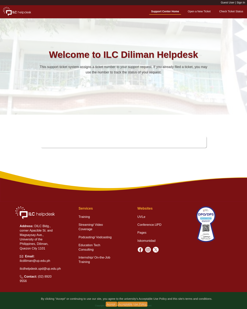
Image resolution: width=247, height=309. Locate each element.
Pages (141, 232)
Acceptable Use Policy (132, 304)
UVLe (141, 216)
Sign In (241, 2)
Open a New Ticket (199, 11)
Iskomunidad (146, 240)
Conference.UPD (149, 224)
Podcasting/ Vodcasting (95, 237)
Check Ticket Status (231, 11)
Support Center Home (165, 11)
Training (84, 216)
